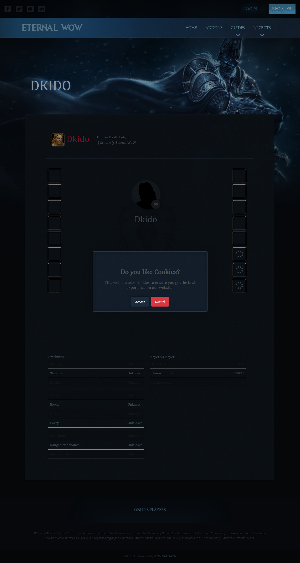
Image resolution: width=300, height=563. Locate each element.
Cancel (160, 301)
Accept (140, 301)
